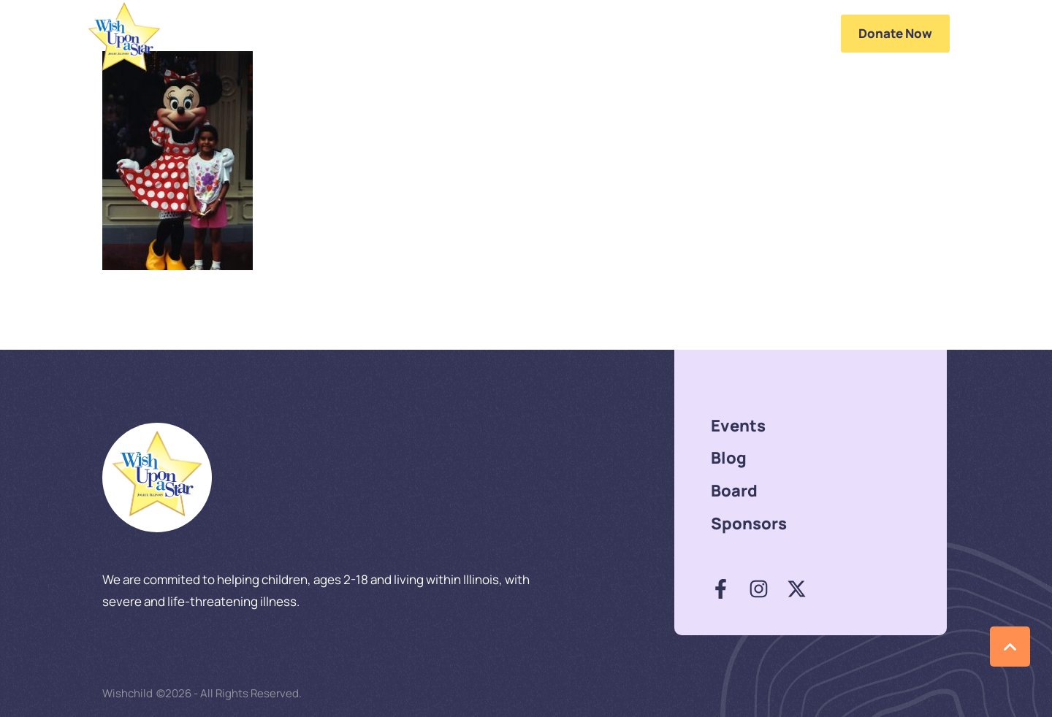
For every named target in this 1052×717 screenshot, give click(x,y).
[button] (812, 33)
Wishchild (127, 693)
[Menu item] (436, 33)
